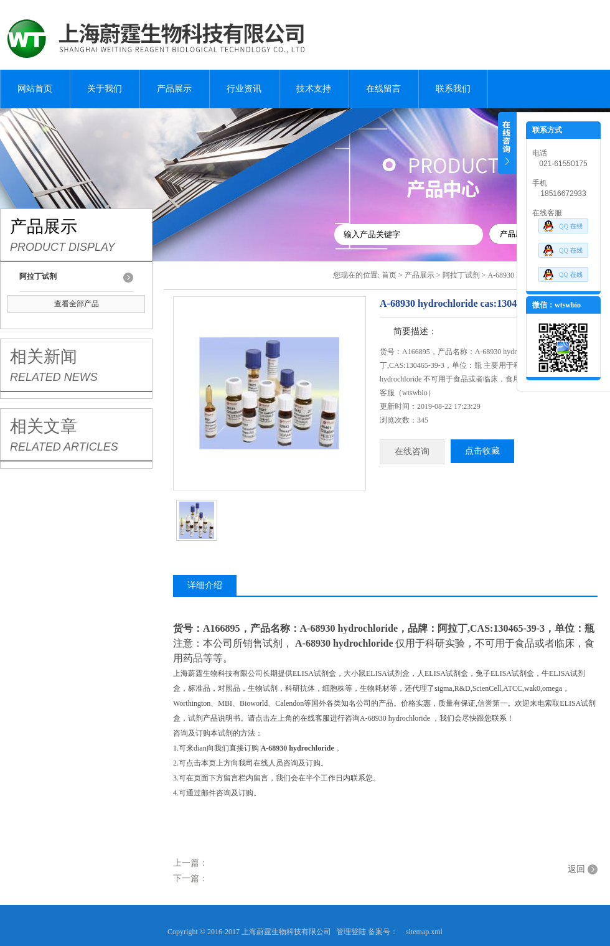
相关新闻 (43, 356)
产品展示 (174, 88)
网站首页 (34, 88)
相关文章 (43, 426)
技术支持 (313, 88)
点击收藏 (482, 451)
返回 (576, 869)
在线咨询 (412, 451)
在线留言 (383, 88)
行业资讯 (244, 88)
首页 (389, 275)
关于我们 (104, 88)
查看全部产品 (76, 303)
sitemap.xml (424, 931)
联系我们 (453, 88)
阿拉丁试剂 (461, 275)
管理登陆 (351, 931)
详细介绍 (204, 585)
